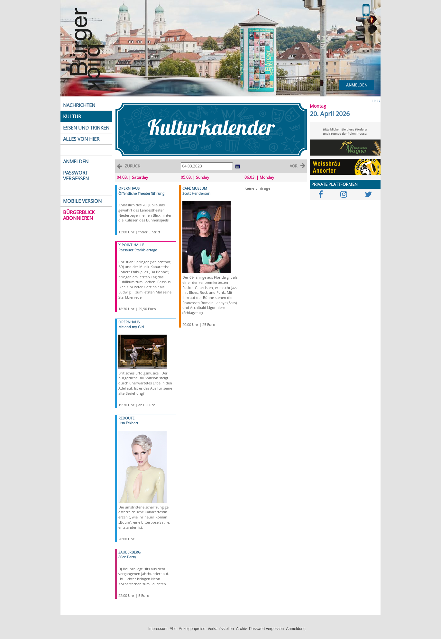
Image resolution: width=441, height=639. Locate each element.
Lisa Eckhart (128, 422)
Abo (173, 628)
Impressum (157, 628)
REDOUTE (126, 418)
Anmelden (356, 85)
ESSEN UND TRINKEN (86, 127)
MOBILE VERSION (82, 201)
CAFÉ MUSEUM (194, 188)
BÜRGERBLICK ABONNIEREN (79, 215)
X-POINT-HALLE (131, 244)
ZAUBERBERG (129, 552)
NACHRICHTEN (79, 105)
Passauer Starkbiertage (137, 250)
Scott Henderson (196, 193)
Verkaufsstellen (220, 628)
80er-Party (127, 556)
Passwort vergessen (266, 628)
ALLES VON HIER (81, 139)
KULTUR (72, 116)
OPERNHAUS (129, 188)
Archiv (241, 628)
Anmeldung (296, 628)
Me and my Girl (131, 326)
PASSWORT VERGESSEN (76, 175)
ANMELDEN (75, 161)
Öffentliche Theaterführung (141, 193)
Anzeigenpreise (192, 628)
